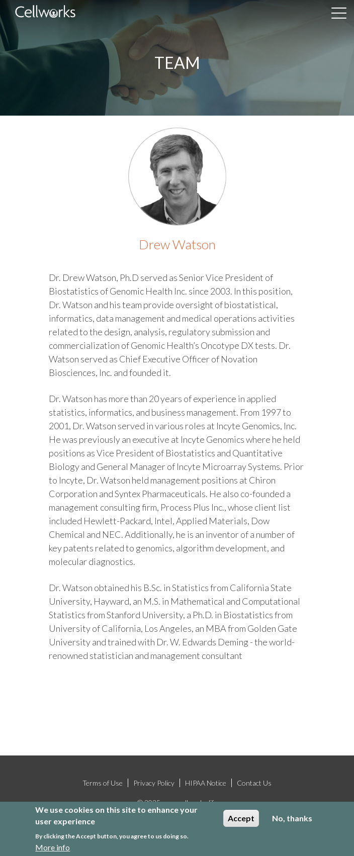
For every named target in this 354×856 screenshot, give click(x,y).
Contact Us (254, 783)
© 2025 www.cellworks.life (177, 802)
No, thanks (292, 819)
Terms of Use (102, 783)
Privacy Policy (153, 783)
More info (52, 848)
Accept (241, 819)
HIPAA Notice (205, 783)
